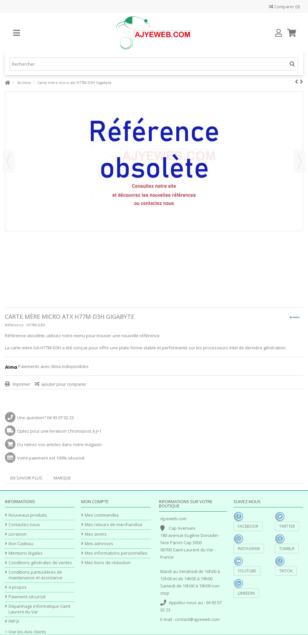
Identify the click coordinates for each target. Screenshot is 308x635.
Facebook (248, 526)
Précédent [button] (8, 161)
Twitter (287, 526)
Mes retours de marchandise (114, 524)
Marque (62, 478)
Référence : (15, 324)
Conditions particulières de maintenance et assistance (35, 575)
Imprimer (20, 384)
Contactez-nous (24, 524)
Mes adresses (99, 543)
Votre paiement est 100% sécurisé (51, 458)
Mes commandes (102, 515)
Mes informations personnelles (116, 553)
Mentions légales (26, 553)
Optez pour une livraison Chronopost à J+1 (59, 431)
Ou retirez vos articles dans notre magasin (59, 444)
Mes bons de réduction (108, 562)
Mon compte (95, 501)
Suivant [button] (299, 161)
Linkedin (246, 593)
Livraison (18, 534)
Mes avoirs (96, 534)
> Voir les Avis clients (25, 632)
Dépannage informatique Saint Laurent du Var (39, 609)
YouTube (247, 571)
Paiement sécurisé (27, 597)
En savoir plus (26, 478)
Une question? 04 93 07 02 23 (45, 417)
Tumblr (287, 548)
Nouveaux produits (28, 515)
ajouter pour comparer (63, 384)
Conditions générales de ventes (40, 562)
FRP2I (14, 621)
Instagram (249, 548)
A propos (18, 587)
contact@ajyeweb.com (197, 619)
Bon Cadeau (21, 543)
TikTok (286, 571)
